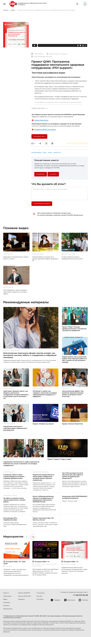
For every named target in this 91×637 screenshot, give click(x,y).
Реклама (39, 596)
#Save (50, 152)
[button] (84, 4)
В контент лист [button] (39, 136)
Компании (6, 602)
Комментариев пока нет (41, 56)
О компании (41, 593)
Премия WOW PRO (24, 596)
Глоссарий (40, 599)
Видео (5, 599)
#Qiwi (45, 152)
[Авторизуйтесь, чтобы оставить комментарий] (59, 193)
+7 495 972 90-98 (80, 595)
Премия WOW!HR (24, 593)
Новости (6, 593)
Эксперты (6, 605)
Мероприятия (7, 609)
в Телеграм (41, 174)
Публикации (7, 596)
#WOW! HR (57, 152)
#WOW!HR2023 (36, 152)
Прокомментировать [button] (42, 203)
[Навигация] (4, 4)
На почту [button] (53, 174)
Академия (21, 599)
